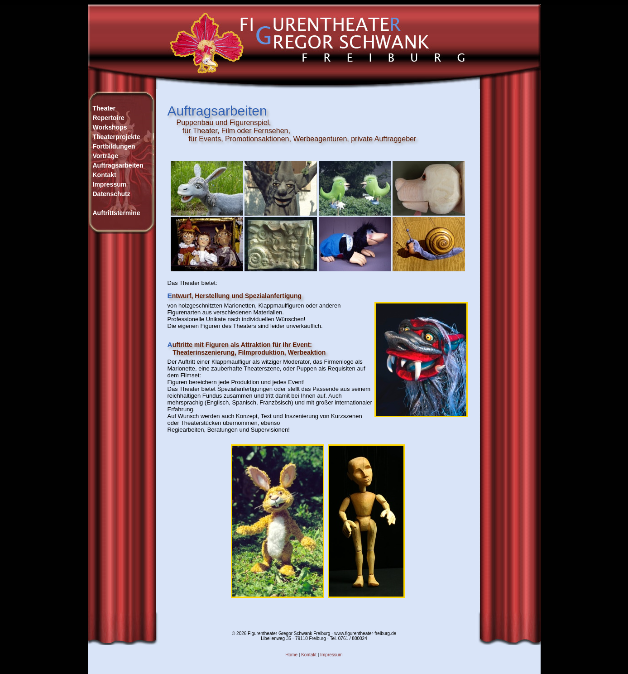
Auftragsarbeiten (118, 165)
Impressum (110, 184)
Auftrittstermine (116, 213)
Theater (104, 108)
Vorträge (106, 155)
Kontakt (104, 174)
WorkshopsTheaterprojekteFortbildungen (116, 137)
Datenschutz (111, 193)
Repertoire (109, 117)
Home (291, 654)
